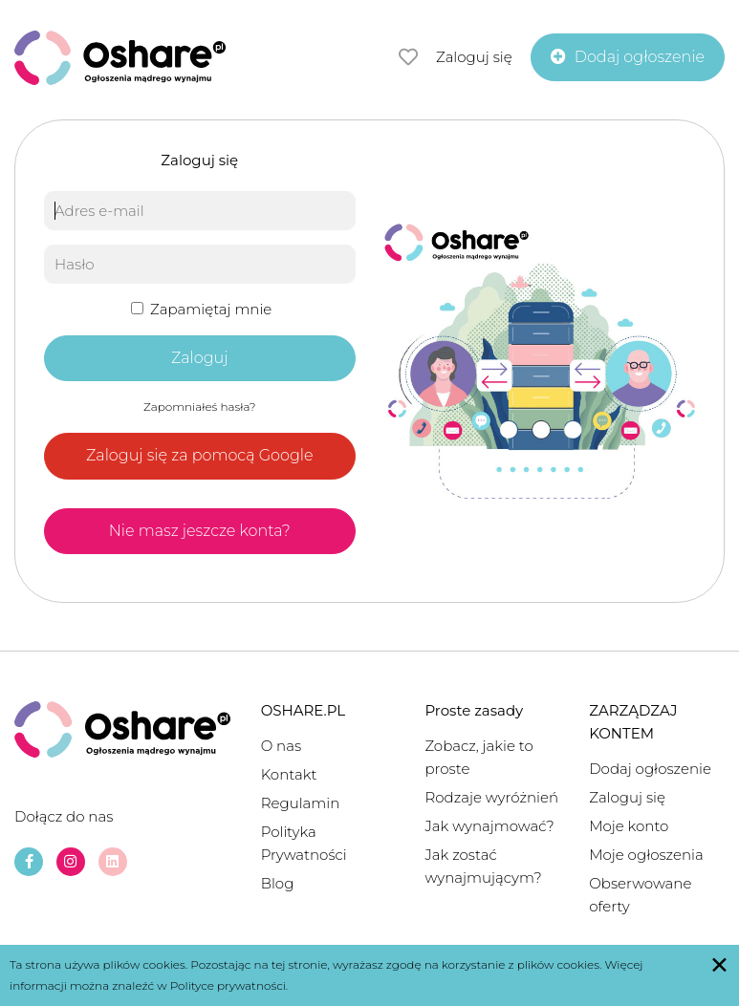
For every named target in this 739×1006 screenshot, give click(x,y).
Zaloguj (199, 358)
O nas (281, 746)
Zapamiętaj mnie (201, 309)
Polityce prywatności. (229, 985)
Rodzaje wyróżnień (491, 797)
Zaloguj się (474, 57)
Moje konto (628, 826)
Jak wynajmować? (489, 826)
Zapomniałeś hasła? (199, 406)
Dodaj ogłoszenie (650, 769)
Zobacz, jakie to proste (478, 757)
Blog (277, 883)
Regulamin (300, 803)
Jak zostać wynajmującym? (482, 866)
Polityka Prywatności (304, 843)
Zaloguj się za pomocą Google (200, 455)
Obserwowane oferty (640, 894)
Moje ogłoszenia (646, 854)
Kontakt (289, 774)
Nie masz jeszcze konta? (200, 531)
